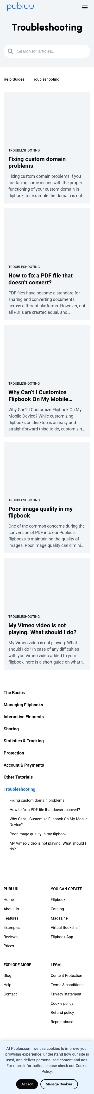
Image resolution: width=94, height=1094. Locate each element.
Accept (27, 1084)
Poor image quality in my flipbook (38, 834)
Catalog (57, 909)
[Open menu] (85, 7)
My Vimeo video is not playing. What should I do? (48, 846)
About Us (11, 909)
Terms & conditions (67, 985)
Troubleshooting (24, 150)
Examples (12, 927)
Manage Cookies (59, 1084)
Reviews (11, 937)
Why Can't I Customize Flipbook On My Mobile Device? (49, 822)
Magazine (59, 918)
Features (11, 918)
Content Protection (66, 975)
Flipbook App (62, 937)
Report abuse (62, 1022)
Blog (7, 975)
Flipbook (58, 899)
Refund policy (62, 1012)
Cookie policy (62, 1003)
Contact (10, 994)
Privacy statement (66, 994)
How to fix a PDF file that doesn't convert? (45, 809)
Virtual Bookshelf (65, 927)
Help (7, 985)
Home (9, 899)
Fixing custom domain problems (37, 800)
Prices (9, 946)
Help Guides (14, 79)
